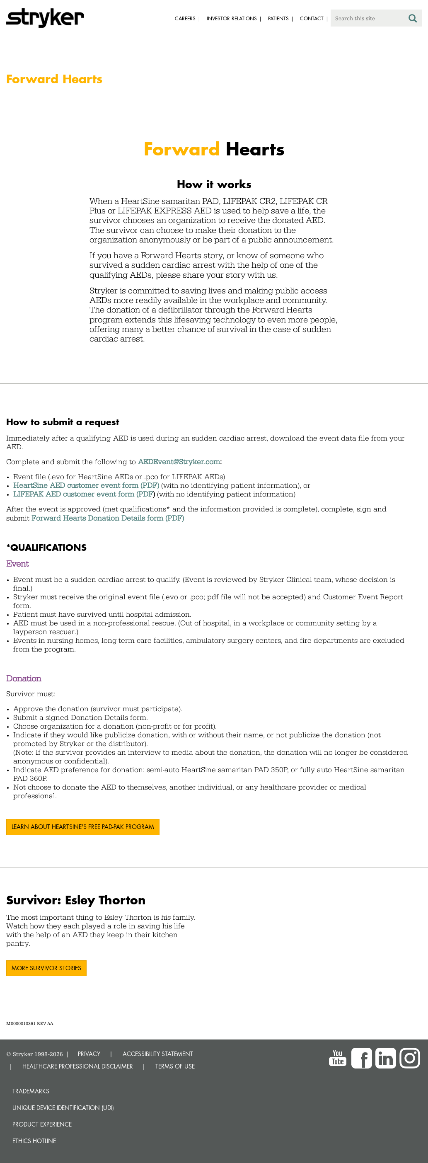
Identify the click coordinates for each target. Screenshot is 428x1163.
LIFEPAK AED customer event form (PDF (83, 494)
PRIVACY (89, 1054)
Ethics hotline (34, 1141)
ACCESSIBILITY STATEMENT (158, 1054)
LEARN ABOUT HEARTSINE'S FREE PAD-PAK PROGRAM (83, 827)
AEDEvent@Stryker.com (179, 462)
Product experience (42, 1124)
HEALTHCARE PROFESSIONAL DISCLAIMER (77, 1066)
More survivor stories (46, 968)
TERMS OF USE (175, 1066)
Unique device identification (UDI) (63, 1108)
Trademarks (30, 1091)
